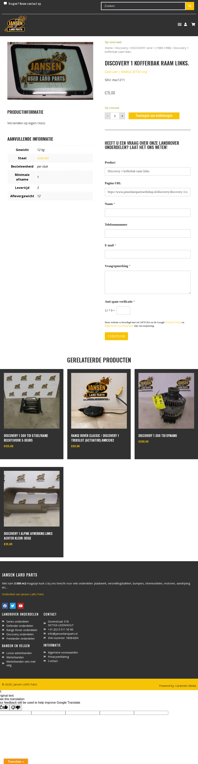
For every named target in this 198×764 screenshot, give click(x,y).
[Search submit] (190, 6)
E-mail (110, 245)
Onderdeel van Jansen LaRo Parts (23, 594)
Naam (110, 204)
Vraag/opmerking (118, 266)
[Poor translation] (15, 707)
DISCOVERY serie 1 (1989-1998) (150, 48)
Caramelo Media (185, 686)
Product (110, 162)
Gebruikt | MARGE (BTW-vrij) (126, 72)
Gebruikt (43, 158)
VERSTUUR (116, 336)
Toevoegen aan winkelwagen (154, 115)
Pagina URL (113, 183)
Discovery (121, 48)
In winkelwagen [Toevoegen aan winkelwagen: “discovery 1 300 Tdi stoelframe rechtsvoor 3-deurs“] (18, 456)
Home (109, 48)
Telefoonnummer (116, 224)
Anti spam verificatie (120, 301)
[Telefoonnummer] (148, 233)
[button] (179, 24)
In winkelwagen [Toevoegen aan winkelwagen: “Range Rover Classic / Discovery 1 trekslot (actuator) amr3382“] (85, 456)
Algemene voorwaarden (119, 325)
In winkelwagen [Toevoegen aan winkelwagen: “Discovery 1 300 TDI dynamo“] (153, 451)
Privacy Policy (173, 322)
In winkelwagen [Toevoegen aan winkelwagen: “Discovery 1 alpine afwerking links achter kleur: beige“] (18, 554)
